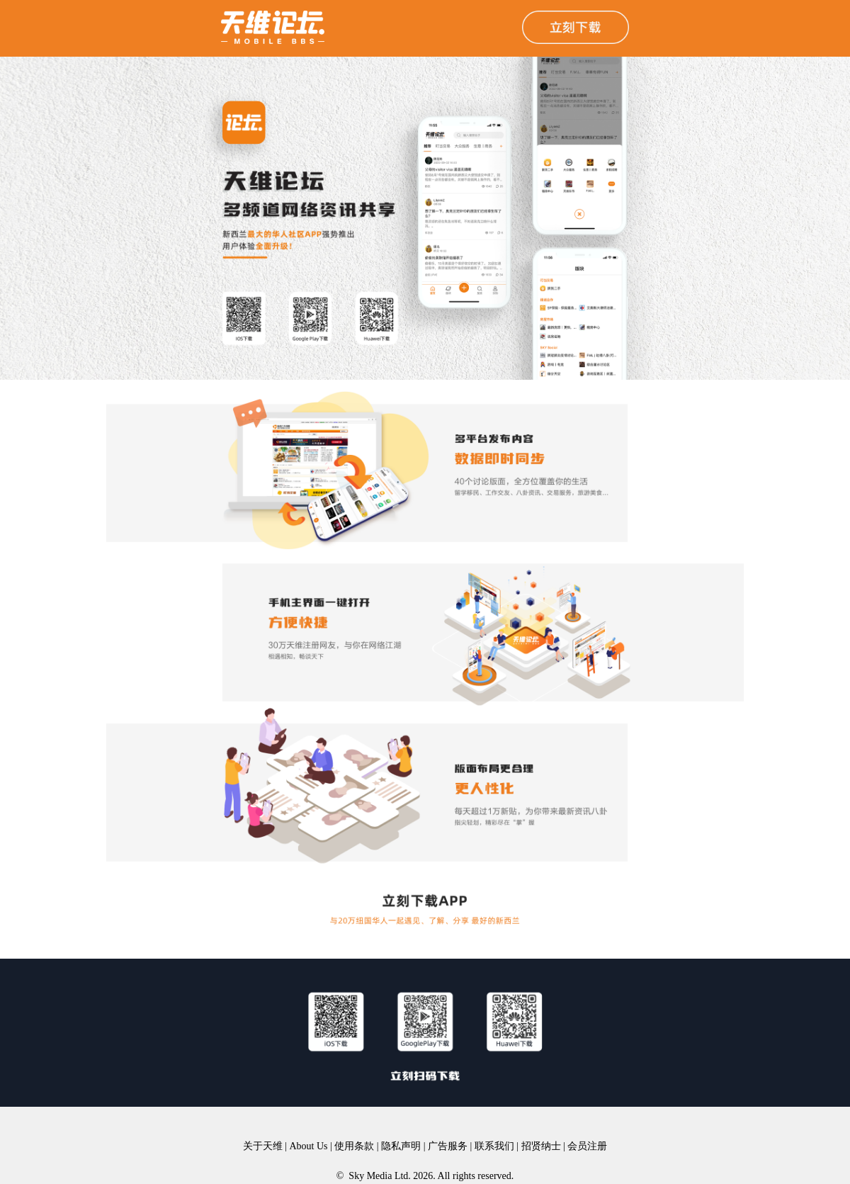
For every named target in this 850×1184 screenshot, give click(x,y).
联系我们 (494, 1146)
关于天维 (263, 1146)
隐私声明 (401, 1146)
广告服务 (448, 1146)
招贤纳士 (541, 1146)
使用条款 (354, 1146)
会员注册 (587, 1146)
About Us (308, 1146)
